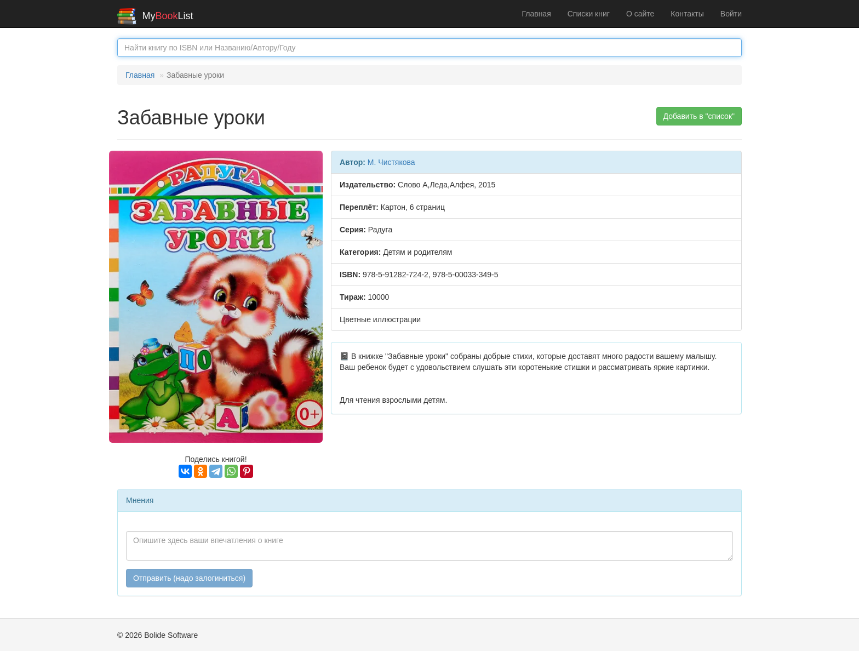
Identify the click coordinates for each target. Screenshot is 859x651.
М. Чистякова (391, 162)
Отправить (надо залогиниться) (189, 578)
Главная (536, 13)
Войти (731, 13)
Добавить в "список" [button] (699, 116)
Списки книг (589, 13)
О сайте (640, 13)
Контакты (687, 13)
